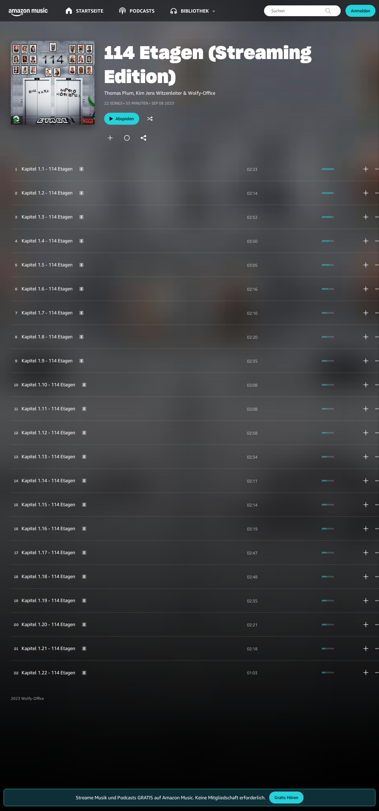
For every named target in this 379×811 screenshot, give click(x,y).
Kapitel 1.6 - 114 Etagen (47, 289)
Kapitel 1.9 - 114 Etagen (47, 361)
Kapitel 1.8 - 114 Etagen (47, 337)
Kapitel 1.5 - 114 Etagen (47, 265)
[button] (30, 12)
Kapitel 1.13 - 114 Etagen (48, 456)
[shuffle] (150, 119)
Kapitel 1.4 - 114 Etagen (47, 241)
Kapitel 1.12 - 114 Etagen (48, 432)
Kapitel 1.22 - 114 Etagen (48, 673)
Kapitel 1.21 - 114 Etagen (48, 648)
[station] (127, 138)
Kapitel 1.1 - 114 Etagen (47, 169)
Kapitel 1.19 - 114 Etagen (48, 600)
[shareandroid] (144, 138)
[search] (328, 11)
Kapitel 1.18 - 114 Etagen (48, 576)
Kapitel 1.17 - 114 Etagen (48, 552)
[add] (110, 138)
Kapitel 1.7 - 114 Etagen (47, 313)
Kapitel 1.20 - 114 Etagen (48, 624)
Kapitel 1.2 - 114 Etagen (47, 193)
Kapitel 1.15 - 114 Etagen (48, 504)
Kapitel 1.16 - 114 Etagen (48, 528)
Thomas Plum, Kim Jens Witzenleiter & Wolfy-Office (159, 93)
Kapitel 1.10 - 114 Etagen (48, 385)
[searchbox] (302, 10)
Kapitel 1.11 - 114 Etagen (48, 408)
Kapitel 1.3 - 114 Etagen (47, 217)
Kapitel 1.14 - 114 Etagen (48, 480)
